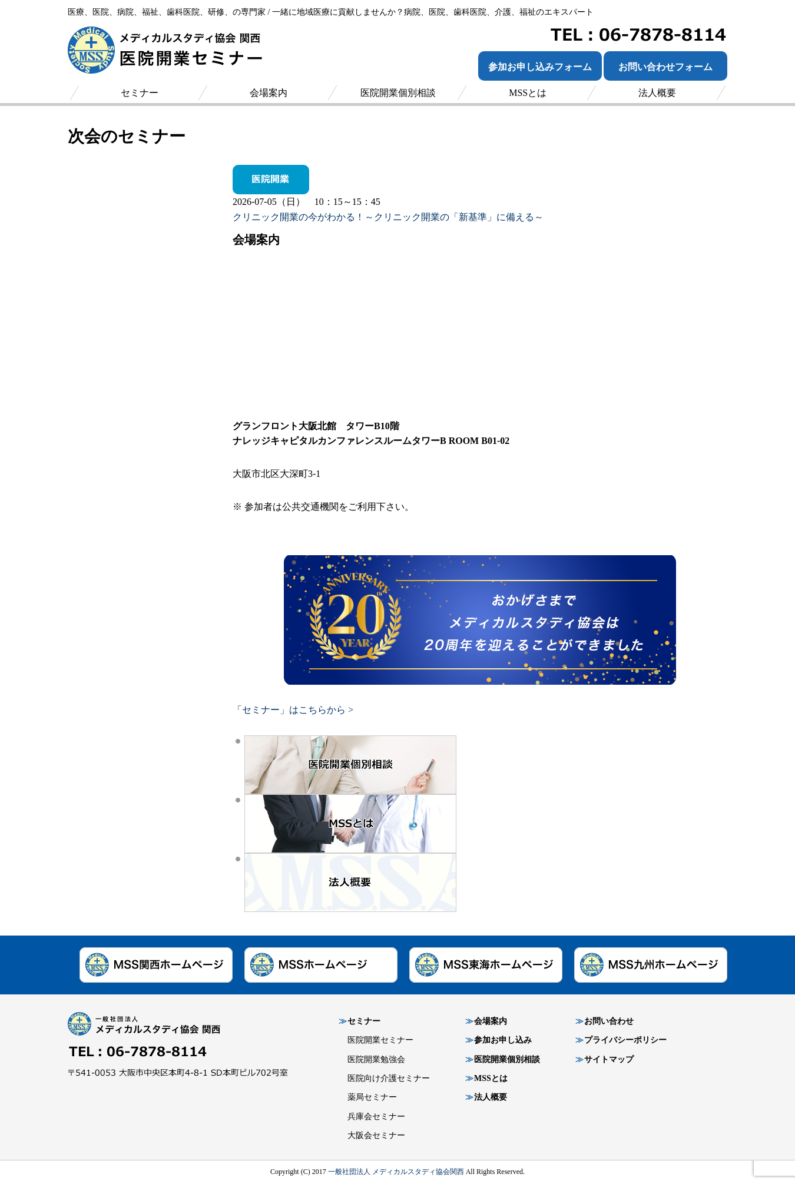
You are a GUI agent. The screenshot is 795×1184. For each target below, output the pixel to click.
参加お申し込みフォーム (540, 67)
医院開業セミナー (380, 1040)
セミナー (363, 1021)
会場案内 (490, 1021)
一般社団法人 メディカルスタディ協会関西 (396, 1172)
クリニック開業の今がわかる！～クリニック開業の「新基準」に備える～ (388, 217)
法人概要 (490, 1097)
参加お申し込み (503, 1040)
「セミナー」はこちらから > (293, 710)
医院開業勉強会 (376, 1059)
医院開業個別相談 (507, 1059)
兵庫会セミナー (376, 1116)
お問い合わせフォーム (665, 67)
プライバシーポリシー (625, 1040)
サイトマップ (609, 1059)
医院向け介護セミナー (388, 1078)
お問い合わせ (609, 1021)
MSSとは (491, 1078)
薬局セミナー (372, 1097)
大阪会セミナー (376, 1135)
